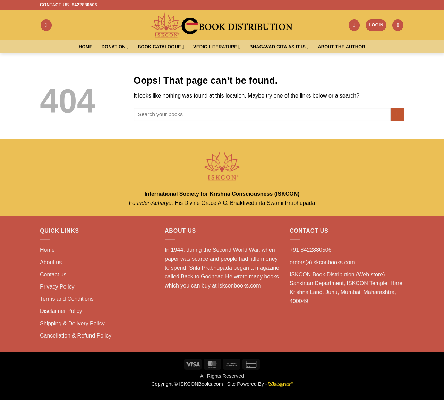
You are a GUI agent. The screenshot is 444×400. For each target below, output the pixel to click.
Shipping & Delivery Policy (72, 323)
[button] (46, 25)
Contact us (53, 274)
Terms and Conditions (67, 299)
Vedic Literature (216, 46)
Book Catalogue (161, 46)
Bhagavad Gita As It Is (279, 46)
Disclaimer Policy (61, 311)
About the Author (341, 46)
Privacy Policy (57, 287)
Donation (115, 46)
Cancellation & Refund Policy (75, 336)
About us (51, 262)
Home (85, 46)
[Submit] (397, 114)
